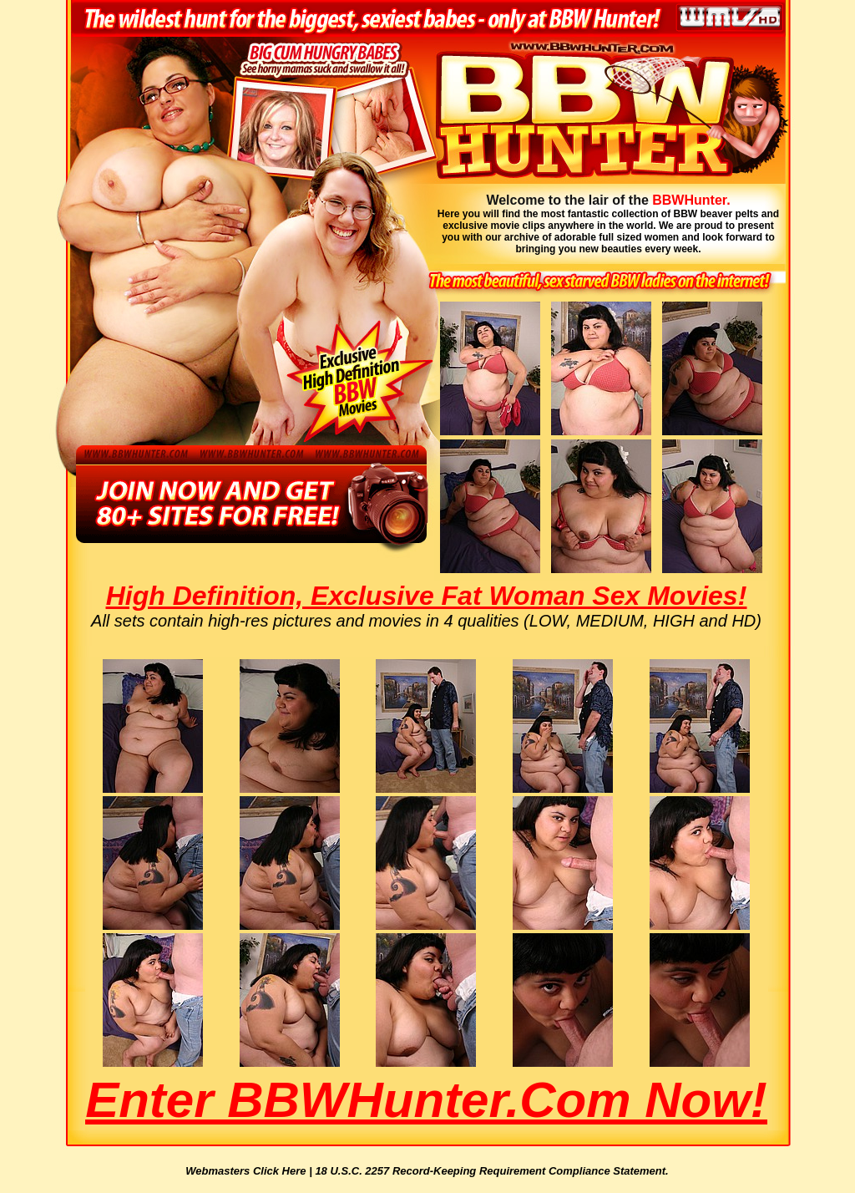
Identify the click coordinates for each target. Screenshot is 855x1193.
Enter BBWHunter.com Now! (426, 1100)
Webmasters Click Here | (250, 1171)
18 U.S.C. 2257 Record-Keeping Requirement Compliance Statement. (491, 1171)
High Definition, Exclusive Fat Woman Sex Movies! (426, 596)
